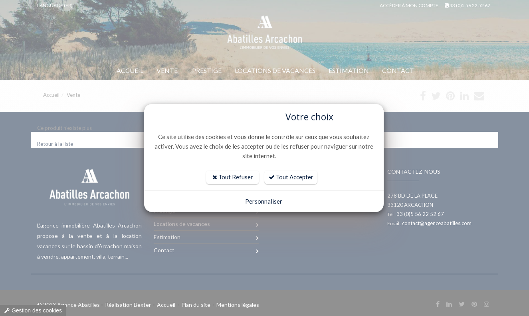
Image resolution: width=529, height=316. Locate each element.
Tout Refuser (232, 177)
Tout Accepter (291, 177)
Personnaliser (263, 201)
